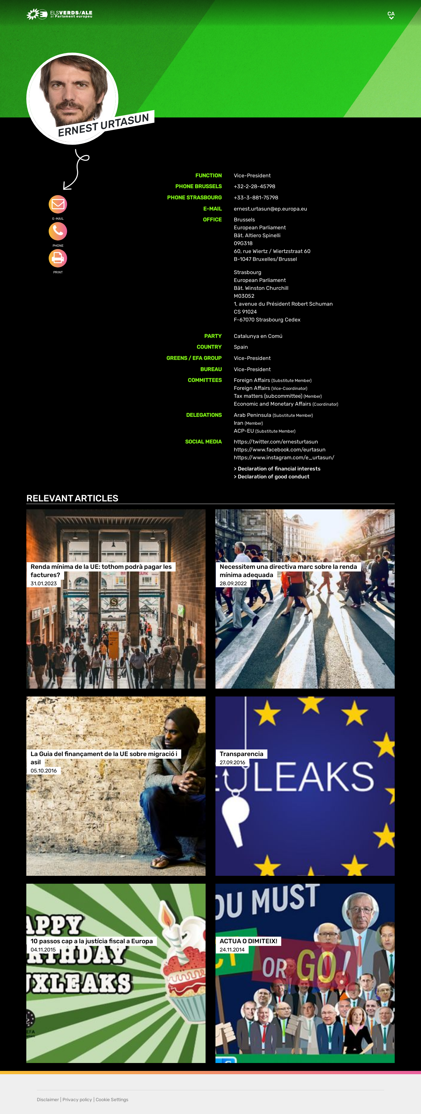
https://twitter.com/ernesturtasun (276, 442)
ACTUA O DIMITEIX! (248, 941)
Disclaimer (48, 1099)
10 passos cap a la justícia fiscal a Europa (92, 941)
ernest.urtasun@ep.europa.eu (270, 209)
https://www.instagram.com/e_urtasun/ (284, 457)
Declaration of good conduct (274, 476)
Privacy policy (77, 1099)
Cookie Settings (112, 1099)
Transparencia (241, 754)
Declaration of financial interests (279, 469)
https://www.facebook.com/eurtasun (280, 449)
